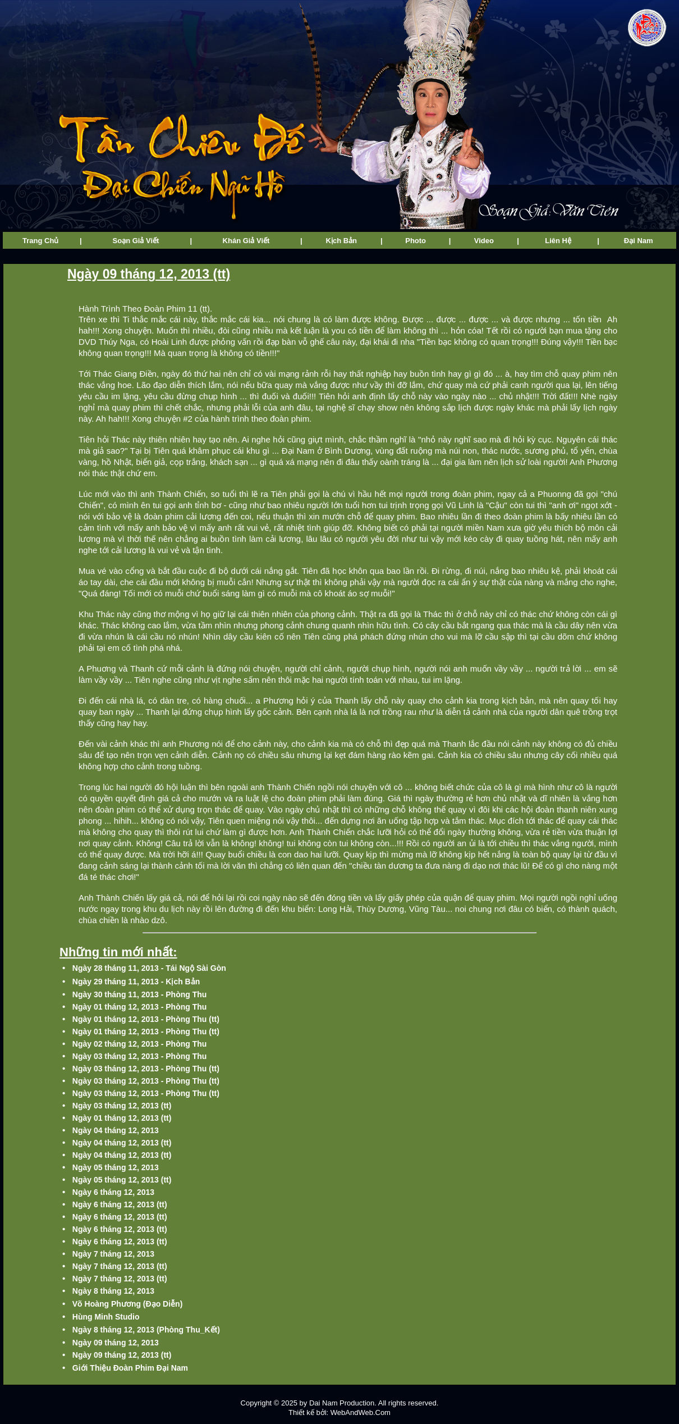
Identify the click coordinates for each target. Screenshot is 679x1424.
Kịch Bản (341, 240)
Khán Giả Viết (246, 240)
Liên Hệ (558, 240)
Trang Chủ (40, 240)
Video (484, 240)
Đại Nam (638, 240)
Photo (415, 240)
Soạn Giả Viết (136, 240)
